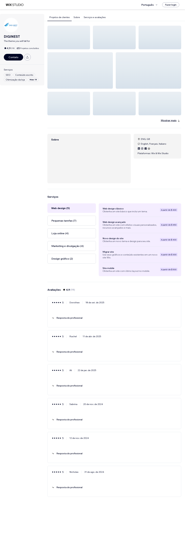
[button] (68, 37)
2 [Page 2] (111, 542)
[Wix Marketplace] (14, 5)
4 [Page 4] (123, 542)
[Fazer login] (170, 4)
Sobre (77, 17)
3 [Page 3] (117, 542)
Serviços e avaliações (95, 17)
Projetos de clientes (59, 17)
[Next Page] (128, 542)
